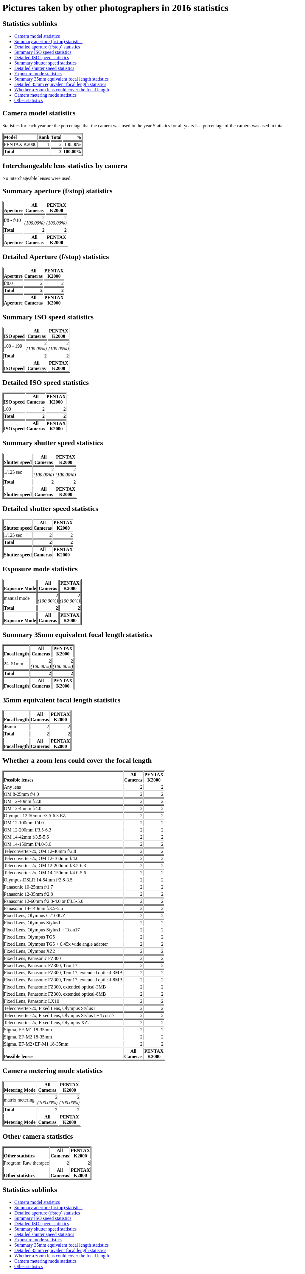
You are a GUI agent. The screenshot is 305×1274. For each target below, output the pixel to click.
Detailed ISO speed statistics (41, 57)
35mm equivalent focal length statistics (61, 700)
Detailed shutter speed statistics (44, 68)
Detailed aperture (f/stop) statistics (47, 46)
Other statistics (28, 100)
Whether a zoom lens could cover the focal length (61, 89)
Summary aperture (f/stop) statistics (48, 41)
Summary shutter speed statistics (45, 62)
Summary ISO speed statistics (42, 52)
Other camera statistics (37, 1136)
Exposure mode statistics (38, 73)
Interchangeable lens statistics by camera (64, 166)
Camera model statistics (37, 36)
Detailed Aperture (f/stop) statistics (55, 257)
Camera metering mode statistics (45, 95)
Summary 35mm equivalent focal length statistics (61, 78)
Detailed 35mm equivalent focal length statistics (60, 84)
